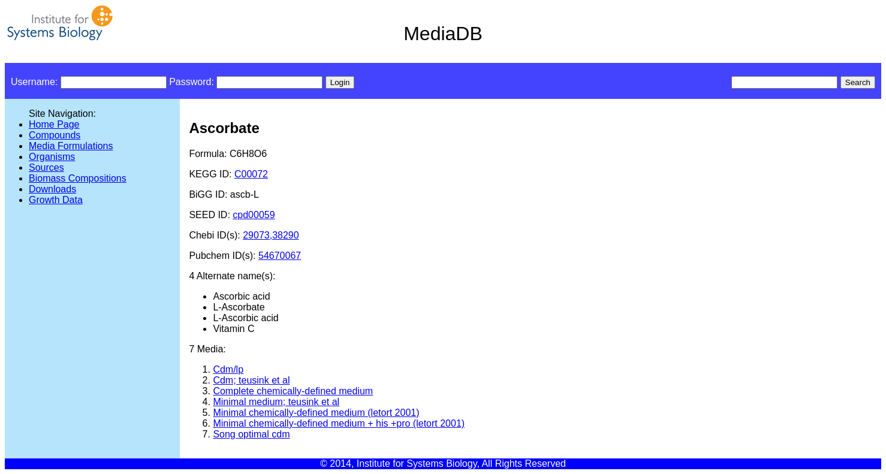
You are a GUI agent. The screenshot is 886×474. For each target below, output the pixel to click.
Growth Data (56, 200)
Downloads (52, 189)
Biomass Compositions (77, 178)
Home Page (54, 124)
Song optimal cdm (251, 434)
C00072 (251, 174)
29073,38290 (271, 235)
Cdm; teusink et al (251, 380)
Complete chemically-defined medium (293, 391)
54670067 (279, 255)
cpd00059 (254, 215)
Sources (46, 167)
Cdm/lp (228, 369)
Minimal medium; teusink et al (276, 402)
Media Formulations (71, 146)
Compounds (54, 135)
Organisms (52, 157)
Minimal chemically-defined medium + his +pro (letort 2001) (339, 423)
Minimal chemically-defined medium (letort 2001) (316, 412)
